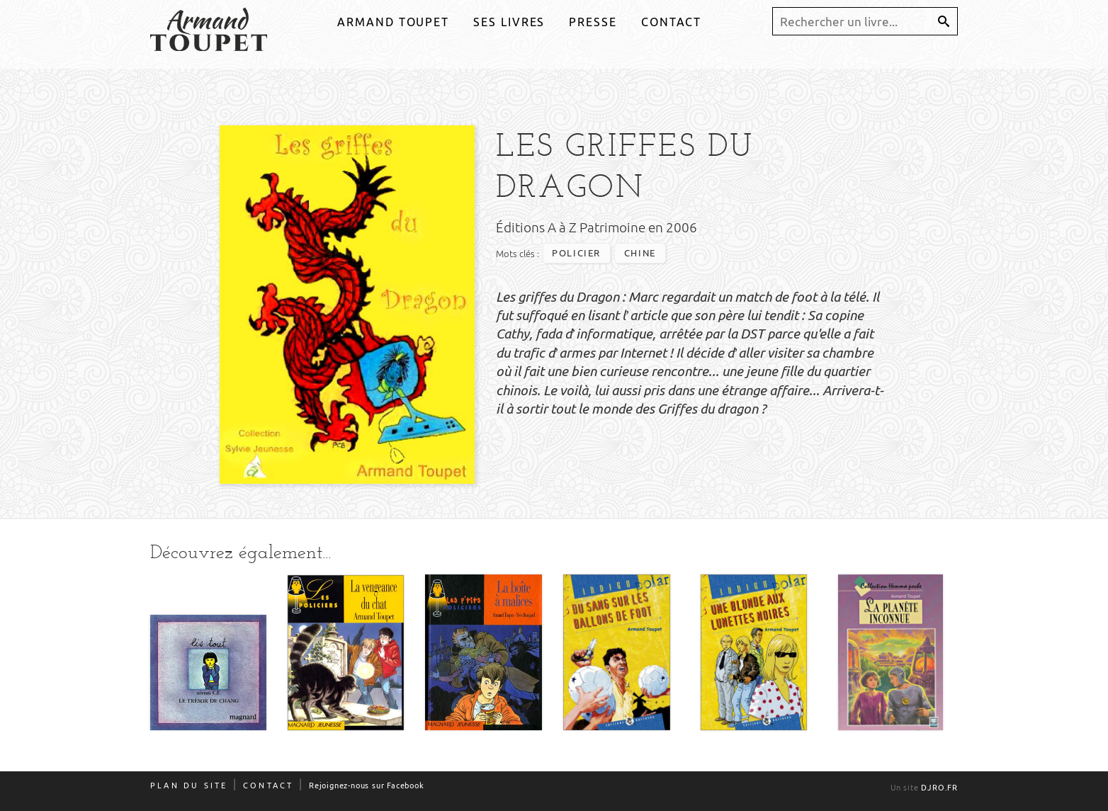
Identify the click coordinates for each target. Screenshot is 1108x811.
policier (576, 254)
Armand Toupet (393, 22)
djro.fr (939, 787)
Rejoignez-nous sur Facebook (366, 785)
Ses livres (509, 22)
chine (640, 254)
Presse (593, 22)
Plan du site (188, 785)
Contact (671, 22)
